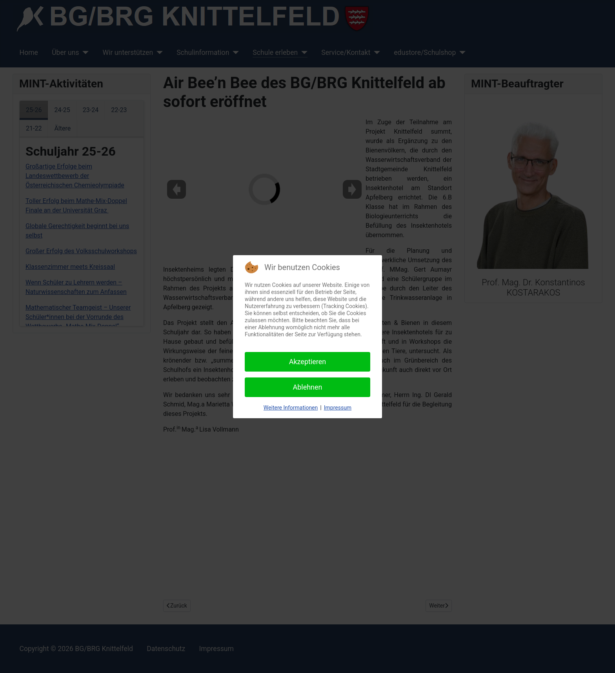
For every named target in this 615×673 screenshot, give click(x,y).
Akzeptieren (307, 361)
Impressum (337, 408)
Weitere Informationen (291, 408)
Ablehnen (307, 387)
